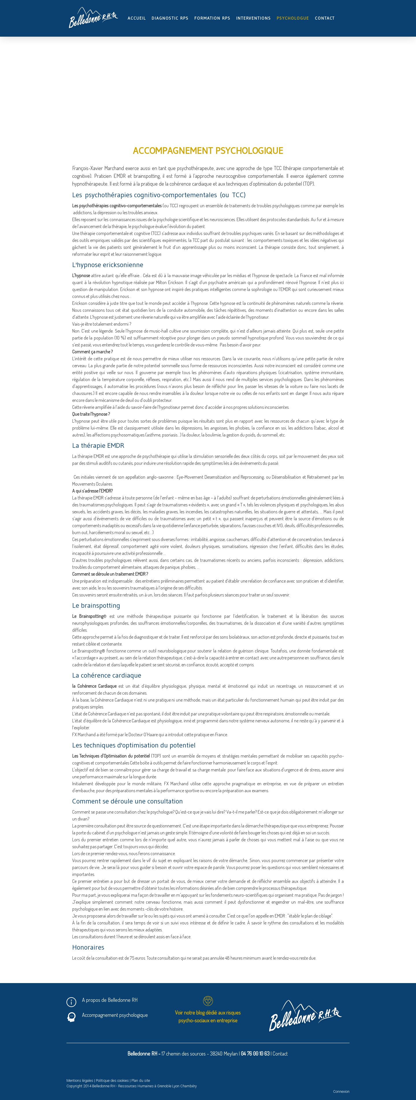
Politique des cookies (112, 1080)
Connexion (341, 1091)
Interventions (253, 18)
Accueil (137, 18)
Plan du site (140, 1080)
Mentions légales (79, 1080)
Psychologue (293, 18)
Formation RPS (212, 18)
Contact (325, 18)
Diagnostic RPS (170, 18)
